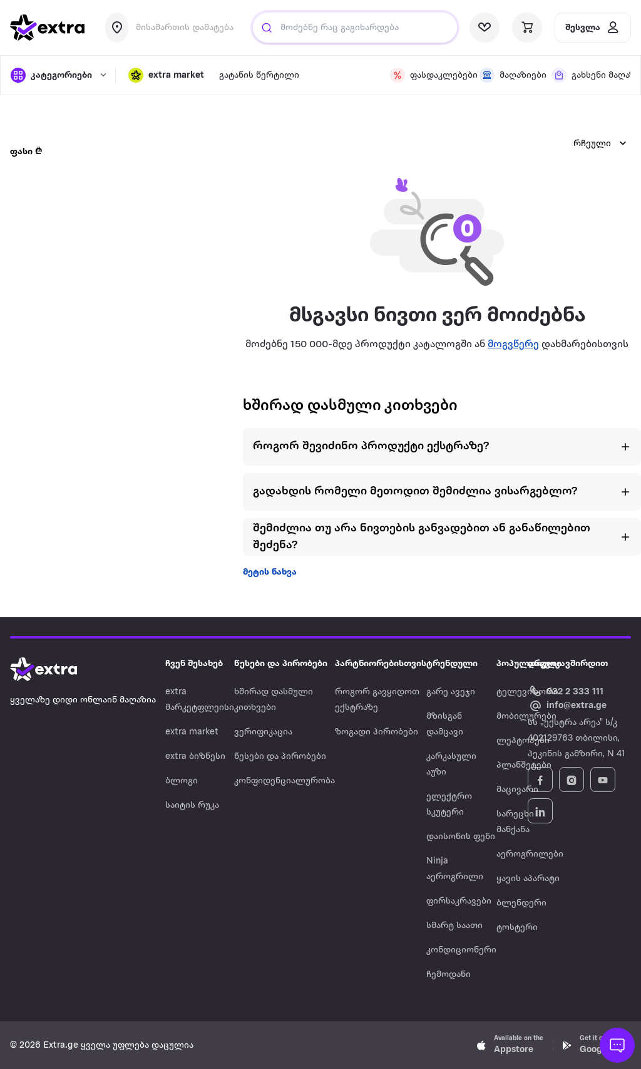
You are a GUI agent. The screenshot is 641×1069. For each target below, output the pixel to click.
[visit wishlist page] (484, 28)
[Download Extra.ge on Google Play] (596, 1045)
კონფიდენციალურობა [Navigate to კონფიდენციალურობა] (284, 781)
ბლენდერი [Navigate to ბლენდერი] (521, 903)
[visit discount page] (427, 75)
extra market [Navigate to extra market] (191, 732)
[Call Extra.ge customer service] (567, 691)
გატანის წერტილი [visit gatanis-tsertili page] (259, 75)
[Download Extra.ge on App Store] (510, 1045)
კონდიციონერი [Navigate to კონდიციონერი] (461, 950)
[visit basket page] (527, 28)
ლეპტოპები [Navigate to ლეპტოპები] (523, 741)
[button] (166, 75)
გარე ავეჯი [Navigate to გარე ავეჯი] (450, 692)
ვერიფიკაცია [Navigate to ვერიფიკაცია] (263, 732)
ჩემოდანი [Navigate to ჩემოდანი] (448, 974)
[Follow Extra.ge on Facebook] (540, 779)
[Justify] (266, 27)
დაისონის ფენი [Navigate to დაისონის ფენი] (460, 837)
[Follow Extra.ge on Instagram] (571, 779)
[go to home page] (47, 27)
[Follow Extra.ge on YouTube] (602, 779)
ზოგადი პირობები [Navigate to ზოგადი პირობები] (376, 732)
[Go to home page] (56, 669)
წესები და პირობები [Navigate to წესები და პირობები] (280, 756)
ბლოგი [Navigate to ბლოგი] (181, 781)
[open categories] (57, 75)
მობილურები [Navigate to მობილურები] (526, 716)
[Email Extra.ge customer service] (567, 706)
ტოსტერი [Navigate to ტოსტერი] (517, 927)
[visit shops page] (507, 75)
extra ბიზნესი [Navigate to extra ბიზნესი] (195, 756)
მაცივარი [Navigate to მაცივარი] (517, 790)
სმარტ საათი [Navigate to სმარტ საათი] (454, 926)
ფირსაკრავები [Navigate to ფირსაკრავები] (458, 901)
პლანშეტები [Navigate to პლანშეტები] (523, 765)
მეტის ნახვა (270, 572)
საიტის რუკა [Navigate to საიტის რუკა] (192, 805)
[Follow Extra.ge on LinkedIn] (540, 810)
